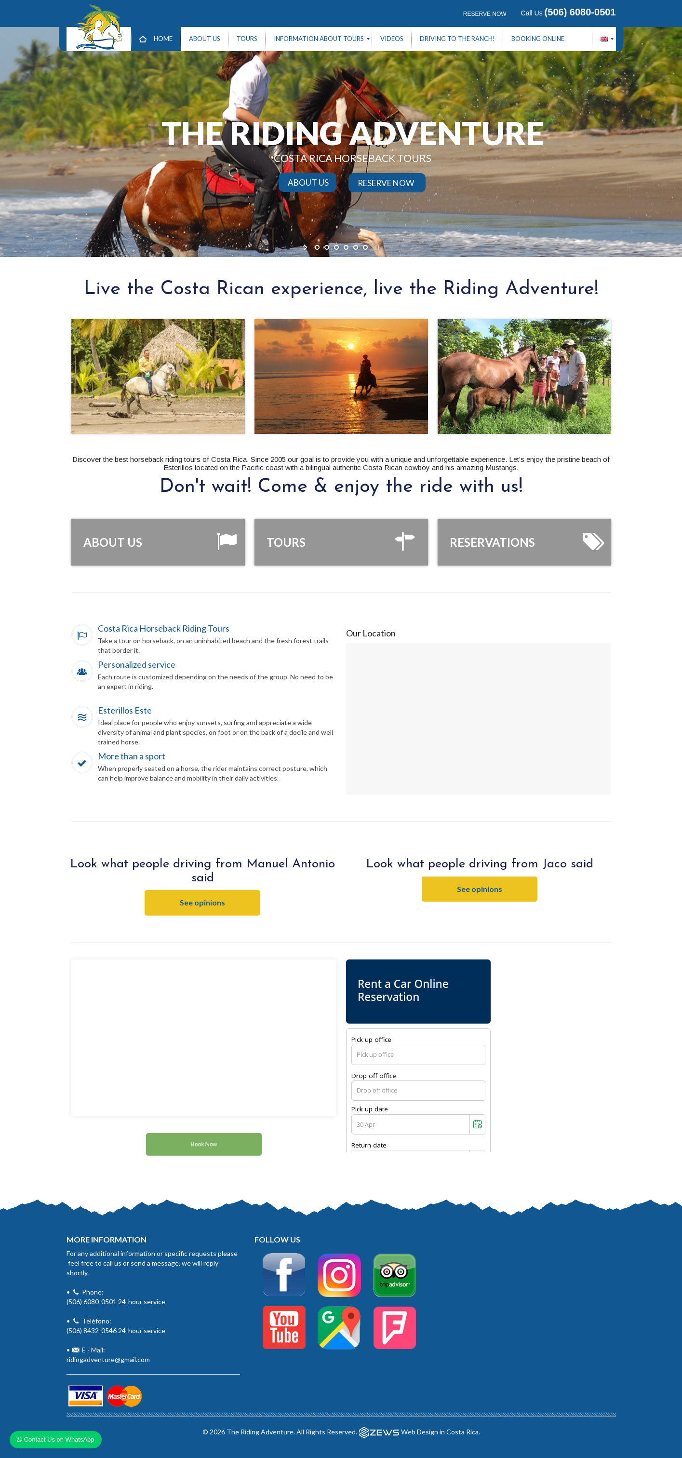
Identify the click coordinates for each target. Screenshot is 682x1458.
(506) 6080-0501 (92, 1301)
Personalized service (136, 664)
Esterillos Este (125, 710)
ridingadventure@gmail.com (108, 1359)
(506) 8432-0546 (92, 1330)
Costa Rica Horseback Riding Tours (163, 628)
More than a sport (131, 756)
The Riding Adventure (260, 1431)
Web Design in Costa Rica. (440, 1431)
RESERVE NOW (485, 14)
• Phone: (153, 1272)
